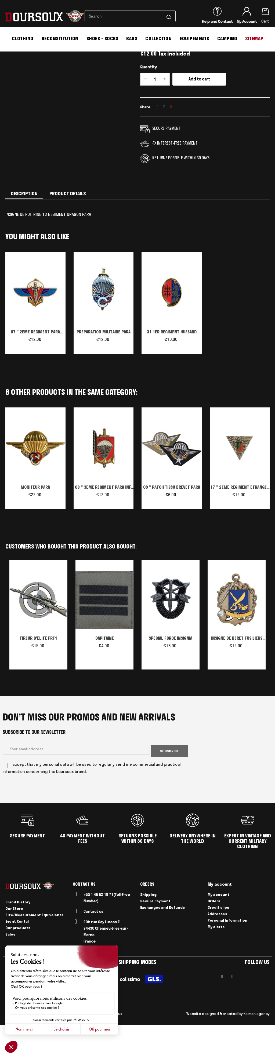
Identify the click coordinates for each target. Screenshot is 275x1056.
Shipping (148, 925)
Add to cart (199, 112)
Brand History (17, 933)
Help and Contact (217, 21)
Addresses (217, 945)
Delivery (48, 1044)
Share (157, 140)
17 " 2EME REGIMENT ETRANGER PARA (239, 521)
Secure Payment (155, 932)
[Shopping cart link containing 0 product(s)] (265, 10)
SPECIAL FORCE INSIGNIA (170, 671)
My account (218, 925)
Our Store (14, 939)
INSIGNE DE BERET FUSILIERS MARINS (236, 672)
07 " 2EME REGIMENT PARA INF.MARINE (35, 365)
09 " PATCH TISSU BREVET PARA (171, 520)
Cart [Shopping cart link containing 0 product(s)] (265, 21)
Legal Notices (26, 1044)
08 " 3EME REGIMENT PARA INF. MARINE (103, 521)
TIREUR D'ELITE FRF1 (38, 671)
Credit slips (218, 938)
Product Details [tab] (67, 227)
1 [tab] (137, 401)
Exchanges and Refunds (162, 938)
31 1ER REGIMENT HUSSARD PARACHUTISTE (172, 365)
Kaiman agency (257, 1044)
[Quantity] (155, 112)
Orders (214, 932)
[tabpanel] (35, 338)
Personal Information (227, 951)
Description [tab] (24, 227)
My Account (247, 21)
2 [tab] (140, 558)
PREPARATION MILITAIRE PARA (104, 365)
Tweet (164, 140)
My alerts (216, 957)
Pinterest (171, 140)
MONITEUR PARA (35, 520)
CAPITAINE (104, 671)
